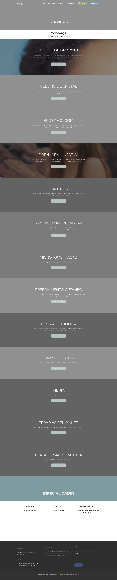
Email (75, 548)
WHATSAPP (82, 3)
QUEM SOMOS (51, 3)
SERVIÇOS (60, 3)
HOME (43, 3)
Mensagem (76, 554)
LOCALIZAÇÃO (70, 3)
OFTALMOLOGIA (61, 574)
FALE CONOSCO (94, 3)
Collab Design (62, 577)
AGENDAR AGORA (58, 66)
